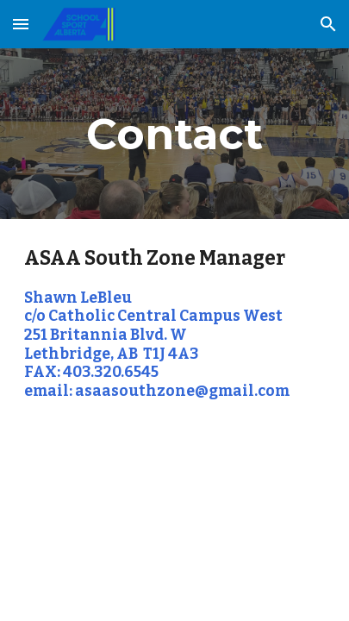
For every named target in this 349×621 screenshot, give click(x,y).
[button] (20, 23)
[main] (174, 133)
